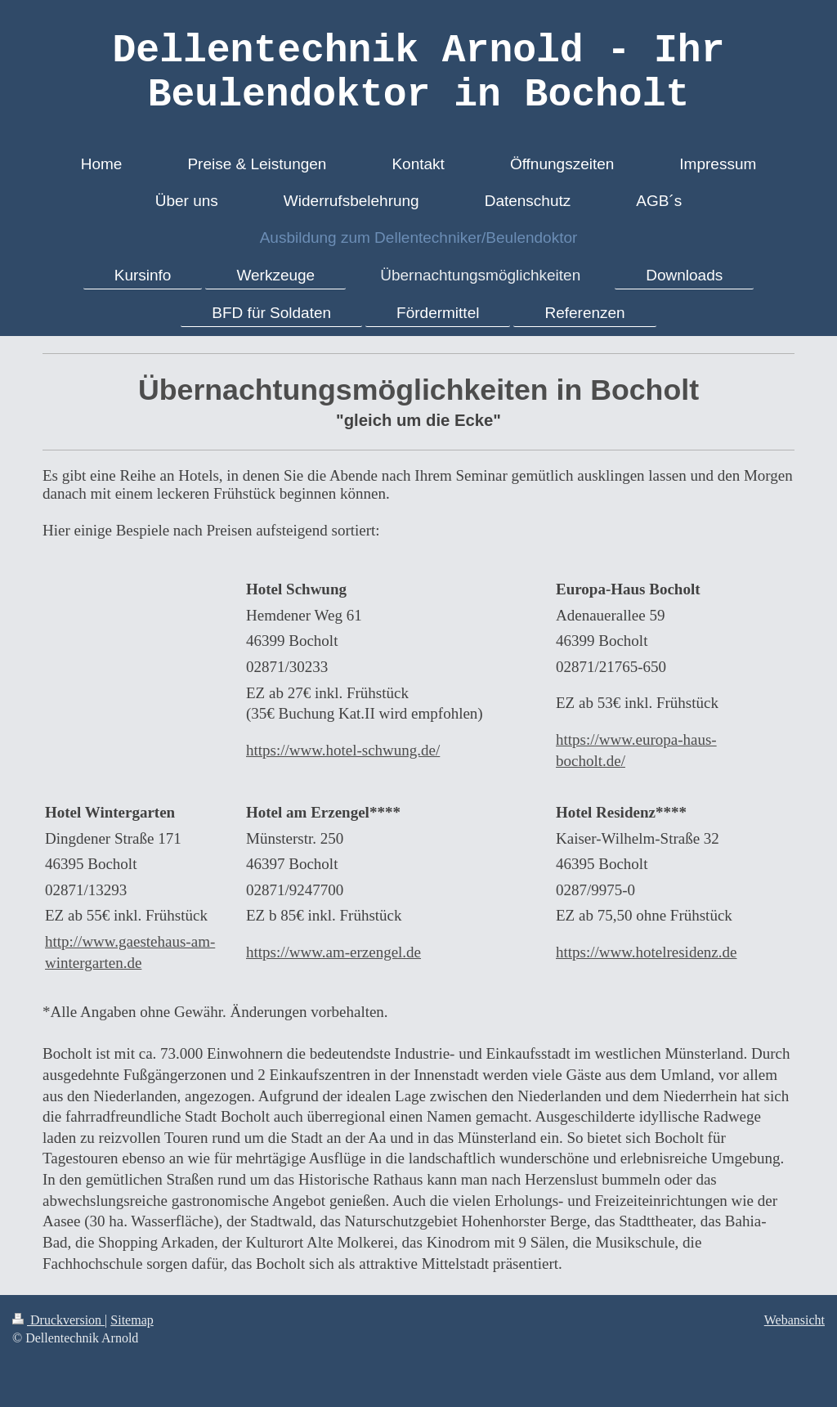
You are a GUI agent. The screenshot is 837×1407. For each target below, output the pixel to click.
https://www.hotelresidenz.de (646, 952)
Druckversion (58, 1320)
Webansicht (794, 1320)
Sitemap (131, 1320)
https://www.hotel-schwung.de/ (343, 750)
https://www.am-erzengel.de (333, 952)
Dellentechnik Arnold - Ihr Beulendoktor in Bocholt (419, 73)
